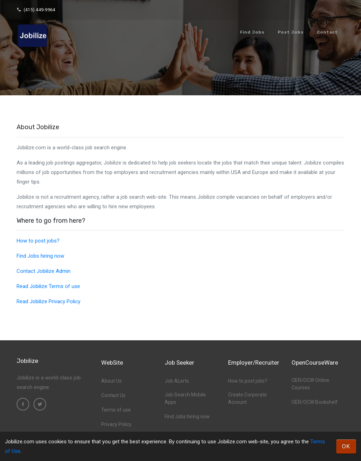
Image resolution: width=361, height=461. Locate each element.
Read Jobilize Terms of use (48, 286)
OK (346, 446)
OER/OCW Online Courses (310, 383)
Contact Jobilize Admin (44, 271)
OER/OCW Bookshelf (315, 402)
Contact (327, 32)
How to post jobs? (38, 241)
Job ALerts (177, 381)
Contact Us (113, 395)
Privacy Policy (116, 424)
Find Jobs (252, 32)
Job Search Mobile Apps (185, 398)
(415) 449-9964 (36, 9)
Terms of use (116, 410)
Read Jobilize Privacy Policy (48, 301)
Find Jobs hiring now (40, 256)
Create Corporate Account (247, 398)
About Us (111, 381)
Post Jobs (291, 32)
